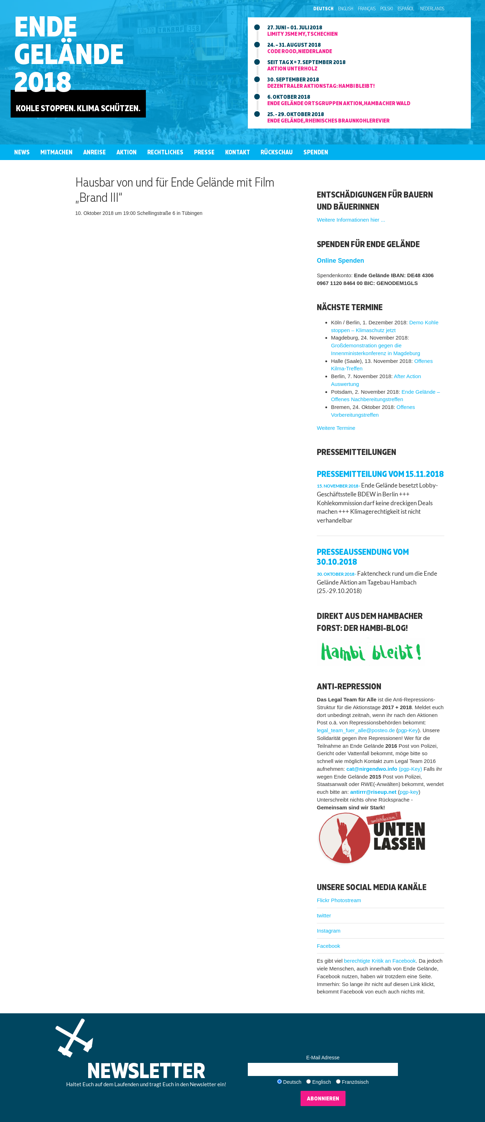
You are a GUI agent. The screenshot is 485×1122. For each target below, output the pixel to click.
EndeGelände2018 (69, 53)
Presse (204, 152)
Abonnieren (323, 1098)
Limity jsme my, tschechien (302, 33)
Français (367, 8)
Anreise (94, 152)
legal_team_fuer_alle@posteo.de (356, 730)
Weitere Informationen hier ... (351, 220)
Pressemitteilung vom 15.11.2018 (380, 474)
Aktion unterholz (292, 68)
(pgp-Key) (410, 769)
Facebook (328, 946)
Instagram (329, 931)
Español (406, 8)
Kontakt (237, 152)
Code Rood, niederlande (299, 51)
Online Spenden (340, 260)
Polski (386, 8)
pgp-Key (408, 730)
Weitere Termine (336, 428)
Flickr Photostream (339, 900)
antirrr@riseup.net (373, 792)
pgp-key (409, 792)
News (22, 152)
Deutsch (323, 8)
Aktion (126, 152)
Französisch (355, 1082)
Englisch (321, 1082)
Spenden (315, 152)
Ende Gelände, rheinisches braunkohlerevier (328, 120)
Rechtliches (165, 152)
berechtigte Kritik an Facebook (380, 961)
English (345, 8)
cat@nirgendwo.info (371, 769)
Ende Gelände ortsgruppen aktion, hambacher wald (338, 103)
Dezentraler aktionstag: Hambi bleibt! (321, 85)
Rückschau (277, 152)
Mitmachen (56, 152)
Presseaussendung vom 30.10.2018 (363, 557)
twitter (324, 915)
